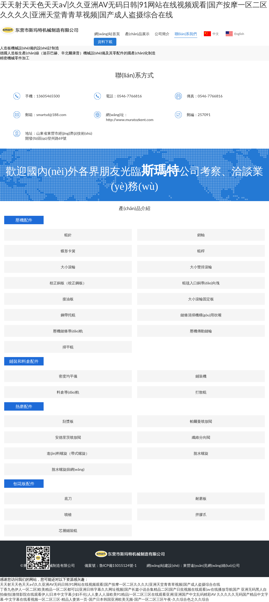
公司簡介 (162, 34)
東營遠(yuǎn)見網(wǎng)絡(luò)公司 (211, 565)
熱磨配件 (23, 406)
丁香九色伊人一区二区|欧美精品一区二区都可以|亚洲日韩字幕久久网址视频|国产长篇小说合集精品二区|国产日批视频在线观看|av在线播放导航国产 (120, 589)
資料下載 (105, 41)
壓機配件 (23, 219)
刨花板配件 (23, 483)
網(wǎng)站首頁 (107, 34)
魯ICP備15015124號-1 (118, 565)
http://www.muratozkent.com (129, 119)
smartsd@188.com (51, 114)
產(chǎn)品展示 (137, 34)
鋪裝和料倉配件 (24, 361)
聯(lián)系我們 (186, 34)
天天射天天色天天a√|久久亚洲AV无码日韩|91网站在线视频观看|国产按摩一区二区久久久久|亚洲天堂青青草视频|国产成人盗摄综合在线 (110, 584)
